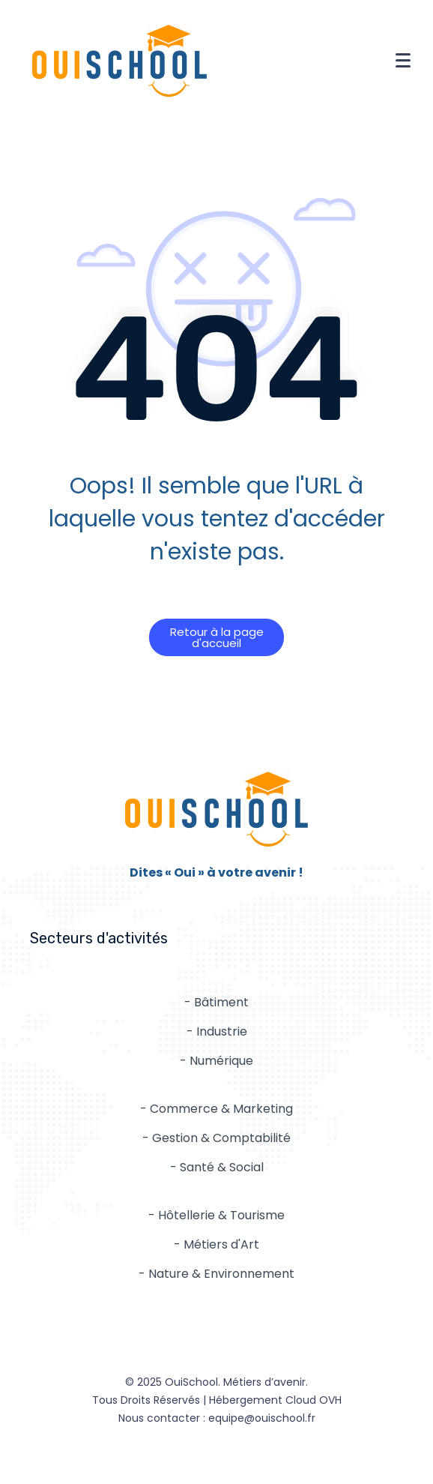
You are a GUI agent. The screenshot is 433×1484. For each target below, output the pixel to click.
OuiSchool (191, 1382)
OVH (330, 1400)
